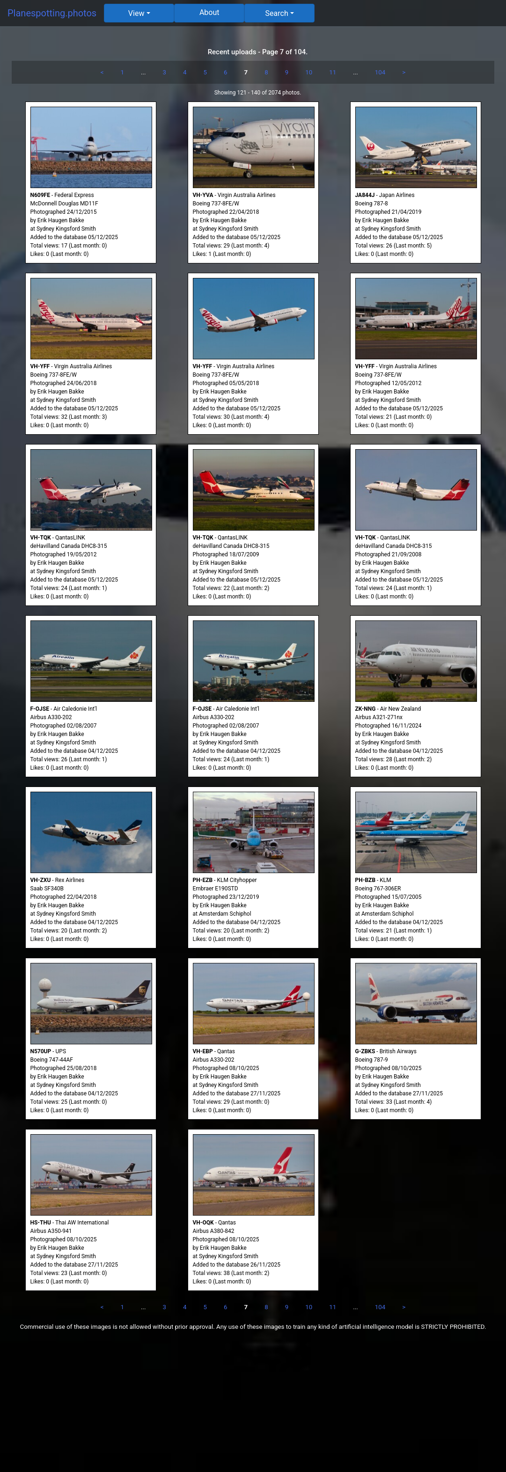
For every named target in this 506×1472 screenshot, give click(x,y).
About (209, 12)
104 (380, 72)
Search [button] (276, 13)
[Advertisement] (253, 1406)
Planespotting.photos (51, 13)
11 (332, 72)
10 (308, 72)
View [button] (136, 13)
